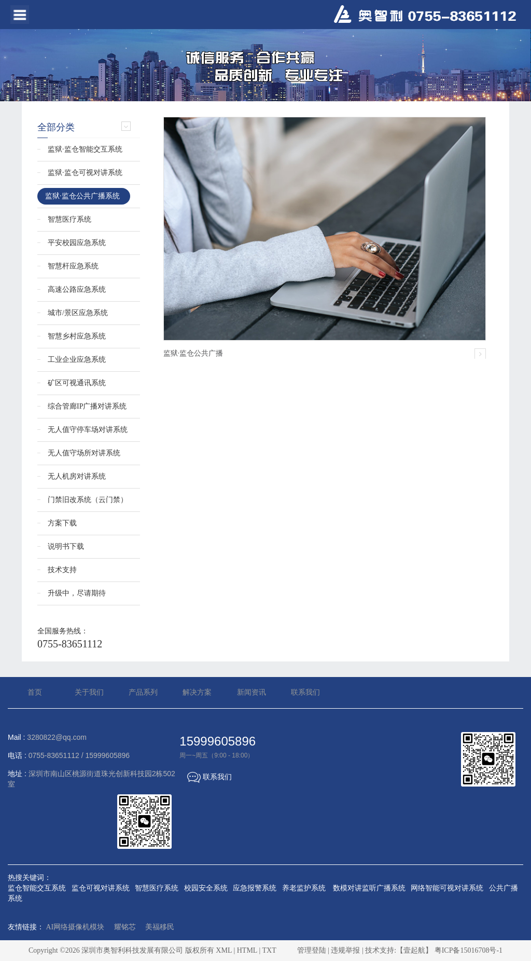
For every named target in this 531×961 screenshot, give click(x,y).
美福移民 (159, 927)
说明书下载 (66, 546)
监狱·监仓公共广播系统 (82, 196)
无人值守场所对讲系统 (84, 453)
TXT (269, 950)
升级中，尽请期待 (77, 593)
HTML (247, 950)
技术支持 (62, 570)
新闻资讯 (251, 692)
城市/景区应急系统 (78, 313)
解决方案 (197, 692)
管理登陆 (311, 950)
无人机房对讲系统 (77, 476)
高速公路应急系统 (77, 289)
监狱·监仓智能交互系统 (85, 149)
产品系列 (143, 692)
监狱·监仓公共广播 (193, 353)
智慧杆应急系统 (73, 266)
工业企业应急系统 (77, 359)
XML (224, 950)
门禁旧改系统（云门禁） (88, 500)
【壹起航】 (414, 950)
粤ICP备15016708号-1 (468, 950)
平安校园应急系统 (77, 243)
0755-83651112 (69, 643)
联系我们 (305, 692)
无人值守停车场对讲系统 (88, 430)
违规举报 (345, 950)
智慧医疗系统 (69, 219)
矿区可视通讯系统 (77, 383)
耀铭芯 (125, 927)
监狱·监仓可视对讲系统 (85, 173)
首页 (34, 692)
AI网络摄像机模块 (75, 927)
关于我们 (89, 692)
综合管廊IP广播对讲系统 (87, 406)
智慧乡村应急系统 (77, 336)
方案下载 (62, 523)
